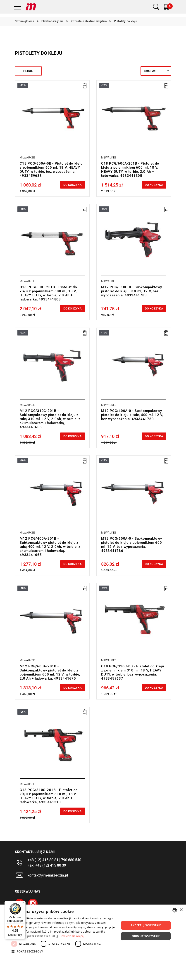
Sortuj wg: (150, 71)
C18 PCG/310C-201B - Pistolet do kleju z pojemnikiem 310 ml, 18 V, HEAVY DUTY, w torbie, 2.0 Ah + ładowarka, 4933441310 (49, 796)
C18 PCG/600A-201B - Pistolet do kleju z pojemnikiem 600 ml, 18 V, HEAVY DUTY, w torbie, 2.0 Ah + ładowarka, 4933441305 (130, 169)
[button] (63, 951)
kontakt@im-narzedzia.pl (48, 875)
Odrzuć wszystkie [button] (146, 936)
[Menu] (23, 903)
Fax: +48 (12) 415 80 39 (47, 865)
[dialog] (93, 931)
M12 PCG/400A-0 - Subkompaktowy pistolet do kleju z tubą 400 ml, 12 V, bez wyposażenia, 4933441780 (132, 415)
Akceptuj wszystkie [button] (146, 925)
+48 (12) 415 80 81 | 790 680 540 (54, 860)
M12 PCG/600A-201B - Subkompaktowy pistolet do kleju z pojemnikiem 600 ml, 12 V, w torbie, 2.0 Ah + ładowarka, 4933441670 (50, 672)
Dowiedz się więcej (72, 936)
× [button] (181, 910)
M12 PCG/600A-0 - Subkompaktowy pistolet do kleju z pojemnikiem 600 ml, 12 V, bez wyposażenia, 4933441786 (131, 544)
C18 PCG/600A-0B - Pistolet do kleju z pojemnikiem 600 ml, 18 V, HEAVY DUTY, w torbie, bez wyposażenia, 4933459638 (51, 169)
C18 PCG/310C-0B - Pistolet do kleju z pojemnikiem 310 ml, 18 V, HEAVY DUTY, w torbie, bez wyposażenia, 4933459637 (132, 672)
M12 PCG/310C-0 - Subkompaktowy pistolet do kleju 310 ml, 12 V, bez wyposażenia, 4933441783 (131, 291)
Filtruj (28, 71)
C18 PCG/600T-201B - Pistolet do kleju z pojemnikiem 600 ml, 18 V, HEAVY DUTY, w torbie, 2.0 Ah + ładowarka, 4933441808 (48, 293)
